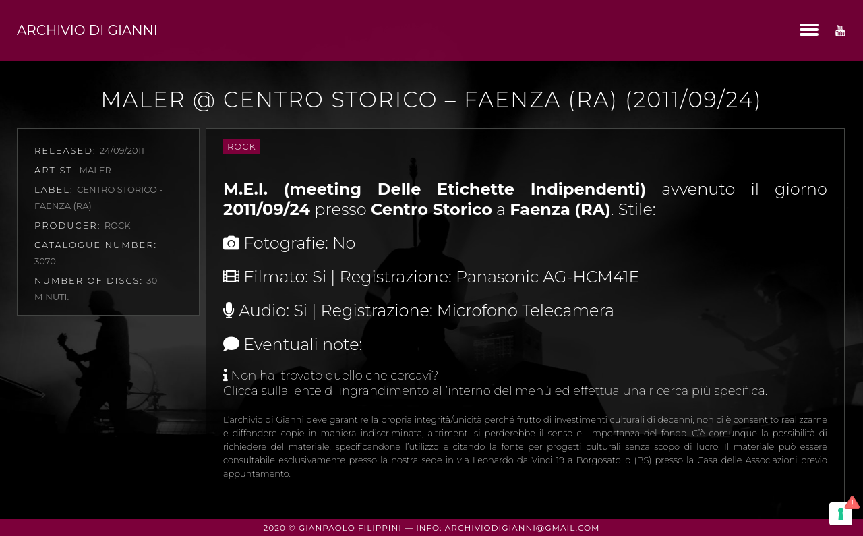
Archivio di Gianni (87, 30)
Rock (241, 146)
